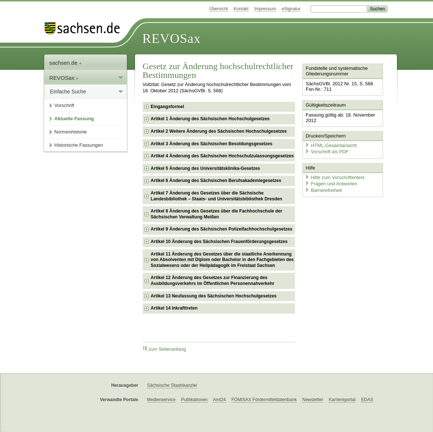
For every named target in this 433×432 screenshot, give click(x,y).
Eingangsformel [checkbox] (167, 106)
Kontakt (241, 8)
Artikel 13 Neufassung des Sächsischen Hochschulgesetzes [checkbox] (214, 296)
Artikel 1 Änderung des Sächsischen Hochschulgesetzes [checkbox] (210, 118)
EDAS (367, 399)
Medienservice (161, 399)
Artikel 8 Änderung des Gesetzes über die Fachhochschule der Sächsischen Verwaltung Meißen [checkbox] (216, 213)
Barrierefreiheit (323, 190)
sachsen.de (65, 63)
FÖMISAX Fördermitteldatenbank (264, 399)
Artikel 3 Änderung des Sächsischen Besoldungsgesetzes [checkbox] (212, 143)
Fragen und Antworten (331, 183)
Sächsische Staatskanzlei (172, 385)
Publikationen (194, 399)
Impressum (265, 8)
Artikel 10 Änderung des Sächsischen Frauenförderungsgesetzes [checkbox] (219, 241)
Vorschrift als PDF (326, 151)
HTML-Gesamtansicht (330, 145)
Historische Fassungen (78, 145)
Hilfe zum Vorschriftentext (334, 177)
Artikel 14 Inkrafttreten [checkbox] (174, 308)
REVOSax (171, 38)
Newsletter (312, 399)
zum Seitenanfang (164, 349)
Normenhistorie (70, 132)
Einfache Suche (68, 91)
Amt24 (219, 399)
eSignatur (291, 8)
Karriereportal (342, 399)
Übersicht (218, 8)
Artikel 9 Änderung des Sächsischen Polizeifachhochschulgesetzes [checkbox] (221, 229)
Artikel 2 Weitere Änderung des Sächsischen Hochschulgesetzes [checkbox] (219, 131)
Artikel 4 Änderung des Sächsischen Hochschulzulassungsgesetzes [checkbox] (222, 155)
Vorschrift (64, 105)
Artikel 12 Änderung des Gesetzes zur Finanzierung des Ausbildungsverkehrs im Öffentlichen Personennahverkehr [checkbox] (212, 280)
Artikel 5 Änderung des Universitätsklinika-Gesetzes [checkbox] (205, 168)
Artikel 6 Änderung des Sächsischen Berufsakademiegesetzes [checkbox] (216, 180)
